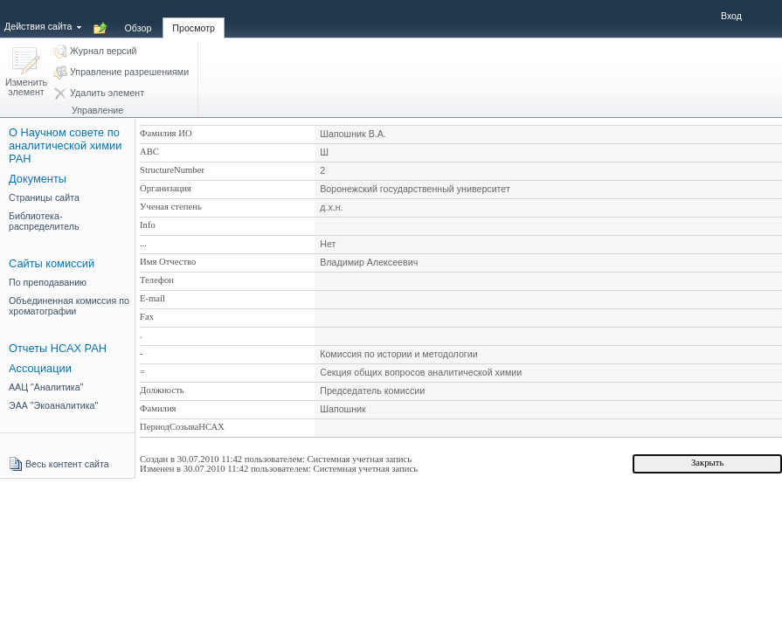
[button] (26, 73)
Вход (731, 15)
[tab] (138, 18)
